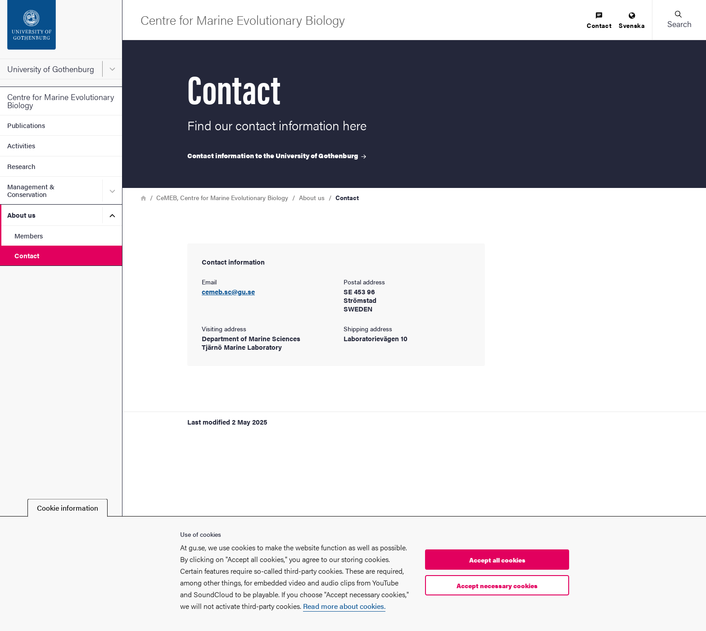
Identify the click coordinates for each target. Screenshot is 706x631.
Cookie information (67, 508)
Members (28, 235)
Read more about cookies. (344, 606)
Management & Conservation (30, 190)
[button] (679, 20)
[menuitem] (599, 21)
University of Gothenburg (50, 68)
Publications (26, 125)
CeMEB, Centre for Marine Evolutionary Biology (222, 197)
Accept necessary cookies (497, 585)
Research (21, 166)
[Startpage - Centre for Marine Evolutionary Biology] (242, 19)
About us (21, 214)
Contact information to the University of (276, 155)
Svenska (632, 21)
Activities (21, 145)
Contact (26, 255)
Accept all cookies (497, 559)
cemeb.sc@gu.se (228, 292)
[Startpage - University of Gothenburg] (61, 29)
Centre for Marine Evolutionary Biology (60, 100)
